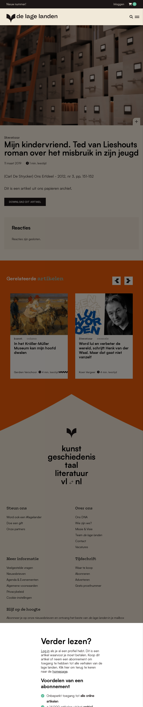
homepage (60, 671)
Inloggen (119, 4)
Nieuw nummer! (16, 4)
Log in (45, 651)
